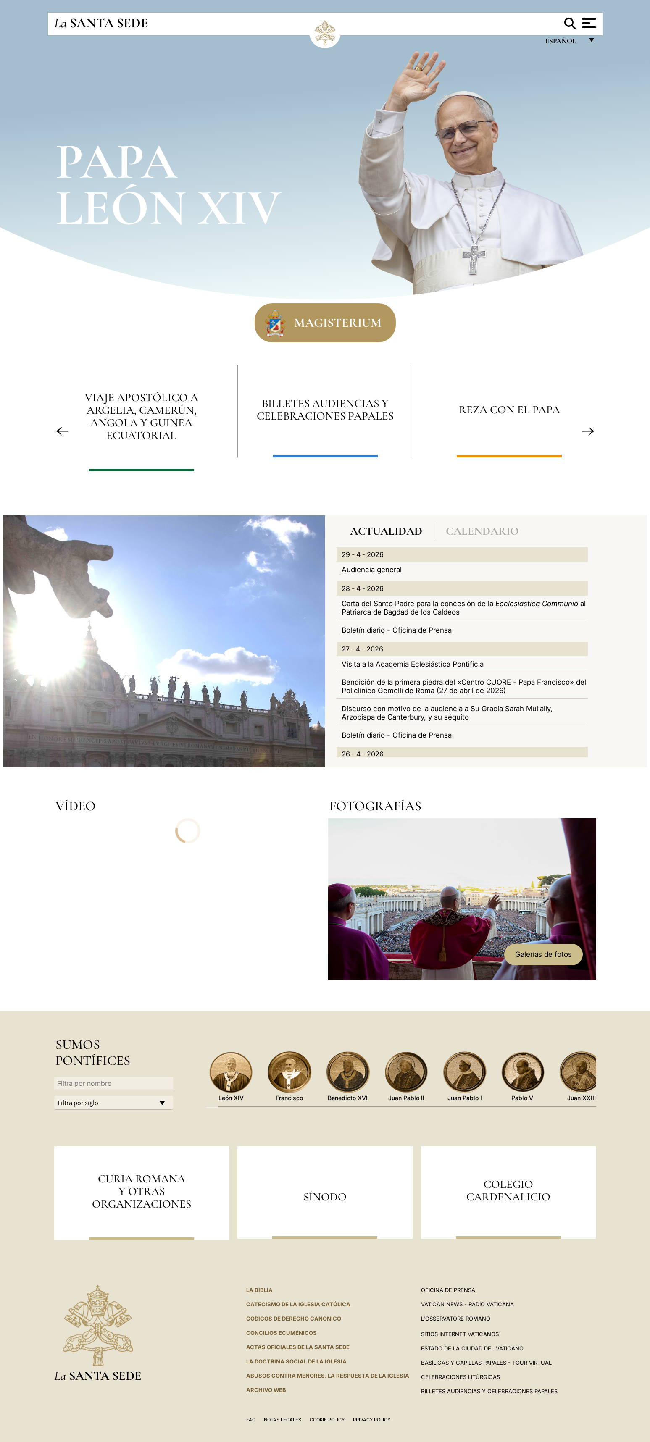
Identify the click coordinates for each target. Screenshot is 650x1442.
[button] (62, 431)
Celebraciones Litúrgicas (460, 1377)
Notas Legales (282, 1420)
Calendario (482, 531)
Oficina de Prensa (448, 1290)
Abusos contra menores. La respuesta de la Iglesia (327, 1375)
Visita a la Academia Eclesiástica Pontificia (413, 664)
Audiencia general (372, 569)
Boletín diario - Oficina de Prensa (397, 630)
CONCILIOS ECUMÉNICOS (281, 1332)
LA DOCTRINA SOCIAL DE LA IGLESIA (296, 1361)
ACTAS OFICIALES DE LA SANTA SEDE (298, 1347)
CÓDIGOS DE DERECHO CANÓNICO (293, 1318)
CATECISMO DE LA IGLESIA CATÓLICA (298, 1304)
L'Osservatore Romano (455, 1318)
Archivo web (266, 1390)
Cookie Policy (327, 1420)
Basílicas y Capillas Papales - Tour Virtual (486, 1362)
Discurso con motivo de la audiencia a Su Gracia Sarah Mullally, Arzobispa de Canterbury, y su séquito (447, 712)
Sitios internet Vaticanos (460, 1334)
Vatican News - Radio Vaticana (467, 1304)
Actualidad (386, 531)
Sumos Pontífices (92, 1052)
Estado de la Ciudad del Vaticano (472, 1348)
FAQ (250, 1420)
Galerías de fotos (543, 954)
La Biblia (259, 1290)
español (564, 43)
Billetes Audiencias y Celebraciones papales (489, 1391)
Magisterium (338, 322)
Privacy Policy (371, 1420)
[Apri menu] (588, 23)
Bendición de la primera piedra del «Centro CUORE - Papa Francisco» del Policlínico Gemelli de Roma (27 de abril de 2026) (464, 686)
